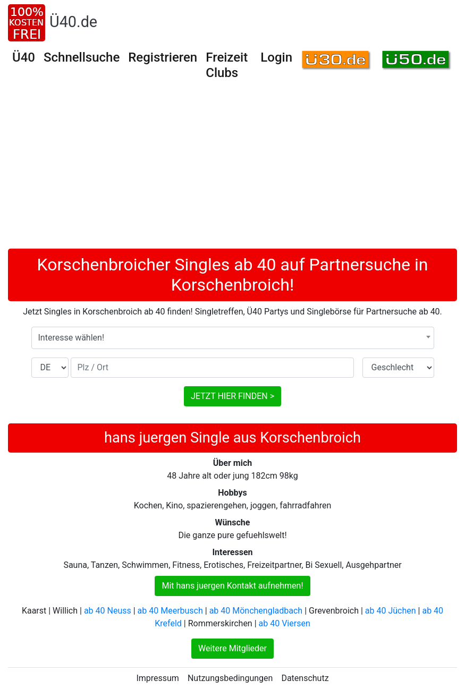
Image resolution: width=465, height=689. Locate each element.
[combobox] (232, 338)
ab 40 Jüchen (390, 611)
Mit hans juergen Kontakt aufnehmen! (232, 586)
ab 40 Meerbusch (170, 611)
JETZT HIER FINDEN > (232, 396)
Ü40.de (73, 22)
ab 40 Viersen (284, 623)
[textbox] (233, 337)
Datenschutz (304, 678)
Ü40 (23, 57)
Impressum (157, 678)
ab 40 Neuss (107, 611)
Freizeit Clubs (227, 65)
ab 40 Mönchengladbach (256, 611)
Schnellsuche (82, 57)
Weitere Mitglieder (232, 648)
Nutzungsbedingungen (230, 678)
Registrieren (162, 57)
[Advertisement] (232, 169)
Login (276, 57)
